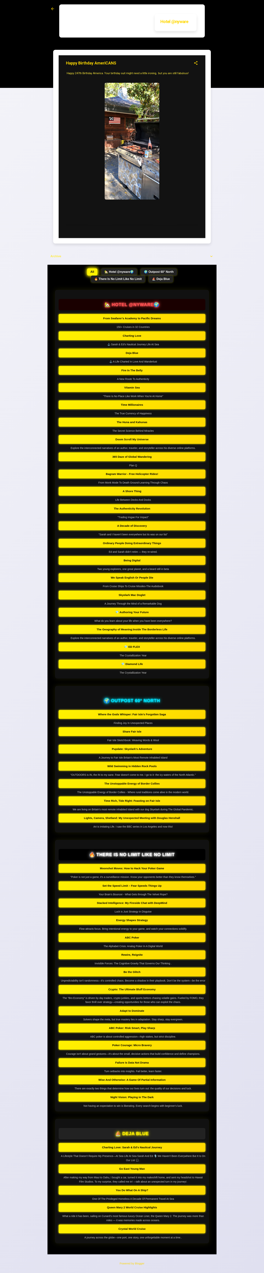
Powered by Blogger (132, 1263)
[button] (196, 63)
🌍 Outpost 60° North (159, 271)
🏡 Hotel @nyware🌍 (119, 271)
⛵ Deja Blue (161, 278)
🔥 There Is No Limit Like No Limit (118, 278)
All (92, 271)
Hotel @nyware (174, 21)
